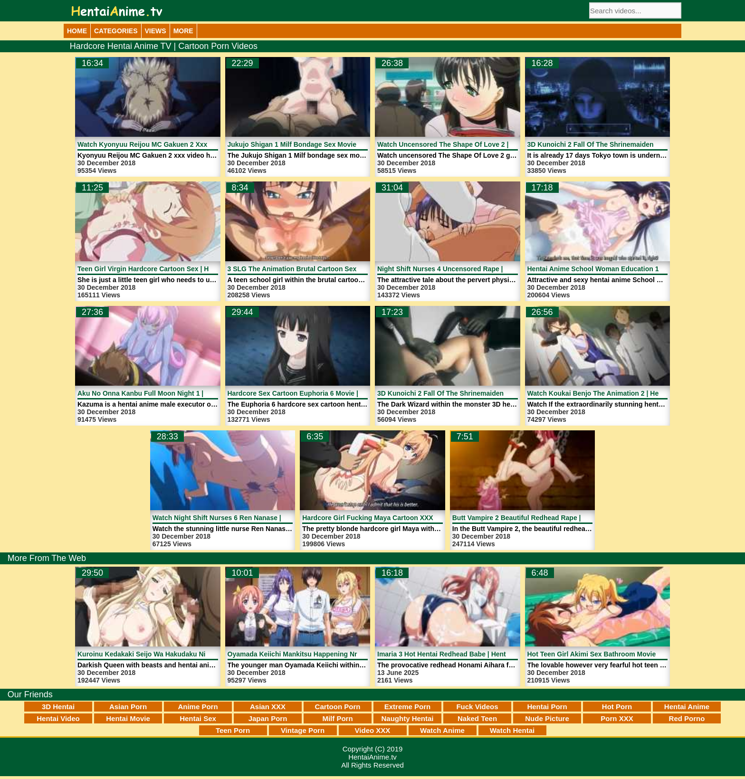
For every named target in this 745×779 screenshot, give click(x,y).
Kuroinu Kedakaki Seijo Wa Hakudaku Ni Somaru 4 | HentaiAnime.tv (184, 654)
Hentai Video (58, 718)
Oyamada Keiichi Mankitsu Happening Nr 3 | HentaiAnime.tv (322, 654)
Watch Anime (442, 730)
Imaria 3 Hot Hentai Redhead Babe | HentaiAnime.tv (458, 654)
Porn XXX (617, 718)
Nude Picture (547, 718)
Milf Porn (337, 718)
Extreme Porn (407, 707)
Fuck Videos (477, 707)
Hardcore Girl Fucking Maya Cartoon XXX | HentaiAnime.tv (394, 518)
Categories (116, 31)
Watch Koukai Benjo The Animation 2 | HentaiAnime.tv (613, 393)
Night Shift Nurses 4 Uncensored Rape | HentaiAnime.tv (465, 269)
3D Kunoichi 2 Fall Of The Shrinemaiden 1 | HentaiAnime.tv (470, 393)
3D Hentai (58, 707)
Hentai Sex (198, 718)
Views (155, 31)
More (183, 31)
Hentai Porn (547, 707)
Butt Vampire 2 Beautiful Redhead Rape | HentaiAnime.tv (541, 518)
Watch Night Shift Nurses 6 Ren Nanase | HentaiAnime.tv (242, 518)
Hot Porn (617, 707)
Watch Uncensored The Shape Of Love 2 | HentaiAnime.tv (468, 144)
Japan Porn (267, 718)
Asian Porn (128, 707)
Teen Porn (233, 730)
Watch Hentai (512, 730)
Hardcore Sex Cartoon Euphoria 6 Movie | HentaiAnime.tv (318, 393)
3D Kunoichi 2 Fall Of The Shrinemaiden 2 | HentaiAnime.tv (620, 144)
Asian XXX (268, 707)
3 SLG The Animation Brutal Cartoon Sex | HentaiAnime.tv (319, 269)
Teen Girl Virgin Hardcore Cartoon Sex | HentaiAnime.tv (164, 269)
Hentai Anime (686, 707)
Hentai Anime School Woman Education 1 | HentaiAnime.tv (620, 269)
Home (77, 31)
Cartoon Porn (338, 707)
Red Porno (687, 718)
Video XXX (373, 730)
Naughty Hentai (407, 718)
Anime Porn (198, 707)
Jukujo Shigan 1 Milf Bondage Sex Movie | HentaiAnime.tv (319, 144)
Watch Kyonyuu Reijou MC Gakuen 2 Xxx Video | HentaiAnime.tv (179, 144)
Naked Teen (477, 718)
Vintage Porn (303, 730)
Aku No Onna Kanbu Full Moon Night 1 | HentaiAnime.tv (165, 393)
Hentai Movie (128, 718)
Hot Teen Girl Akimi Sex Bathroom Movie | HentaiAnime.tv (618, 654)
